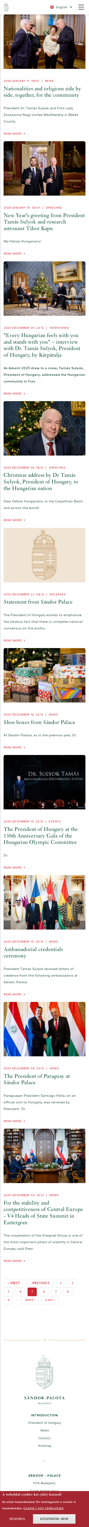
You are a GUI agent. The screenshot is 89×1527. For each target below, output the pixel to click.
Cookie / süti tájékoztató (43, 1509)
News (49, 80)
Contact (44, 1438)
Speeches (54, 207)
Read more (13, 133)
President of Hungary (44, 1422)
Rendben (17, 1520)
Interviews (59, 327)
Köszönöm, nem (54, 1520)
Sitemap (44, 1445)
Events (55, 821)
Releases (58, 594)
